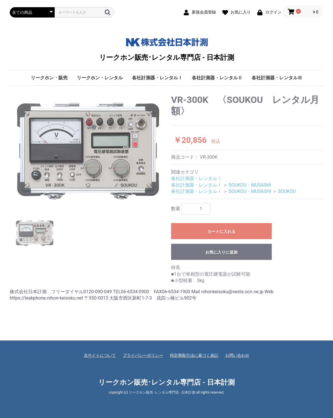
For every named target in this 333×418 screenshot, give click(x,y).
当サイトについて (100, 355)
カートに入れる (221, 231)
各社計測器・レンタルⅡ (217, 77)
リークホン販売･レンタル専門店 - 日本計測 (166, 48)
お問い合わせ (237, 355)
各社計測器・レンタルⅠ (157, 77)
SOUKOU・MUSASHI (250, 185)
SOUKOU (287, 191)
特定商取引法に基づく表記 (194, 355)
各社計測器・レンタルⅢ (277, 77)
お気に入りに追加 (221, 252)
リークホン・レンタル (100, 77)
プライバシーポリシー (143, 355)
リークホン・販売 (49, 77)
